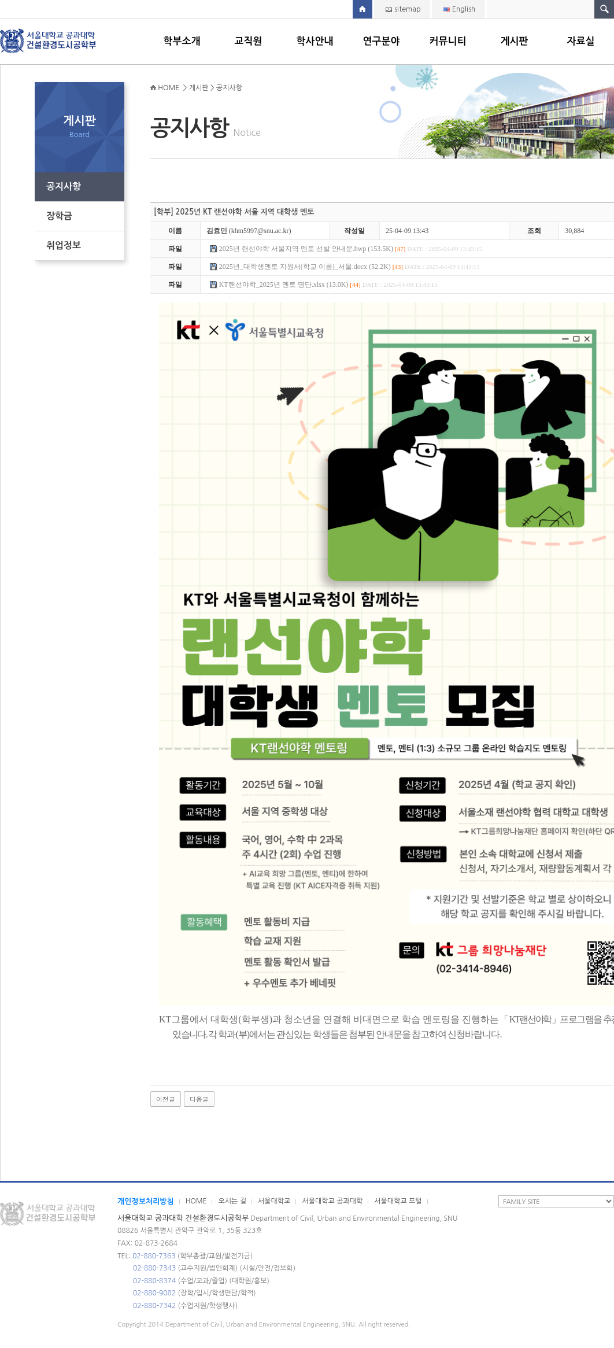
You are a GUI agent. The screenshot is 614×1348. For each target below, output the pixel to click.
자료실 (581, 41)
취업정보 (63, 245)
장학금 (59, 216)
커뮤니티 (448, 41)
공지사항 (63, 186)
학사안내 (315, 41)
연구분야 (381, 41)
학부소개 (182, 41)
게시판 (514, 41)
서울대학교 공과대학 (332, 1201)
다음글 (199, 1099)
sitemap (407, 9)
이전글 (165, 1099)
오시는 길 (232, 1201)
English (463, 9)
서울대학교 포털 (397, 1201)
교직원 (248, 41)
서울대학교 (274, 1201)
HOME (196, 1201)
